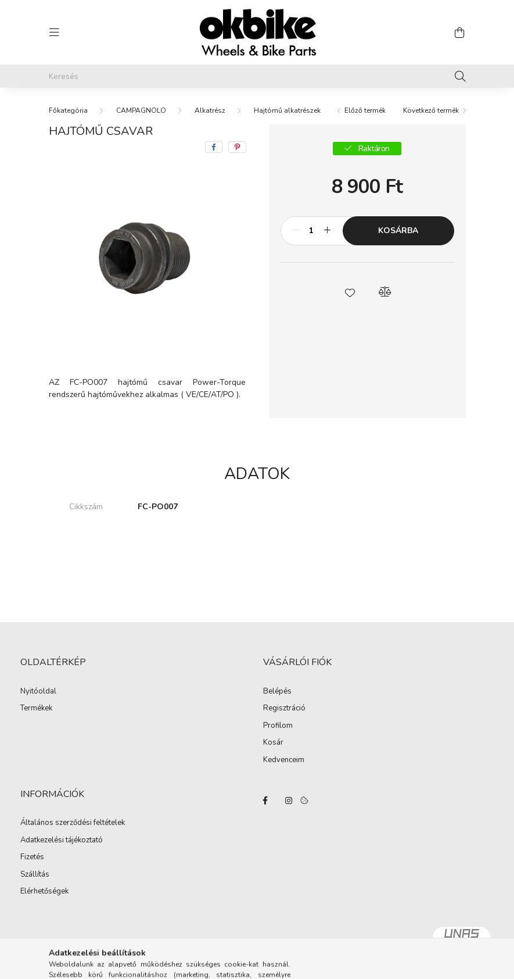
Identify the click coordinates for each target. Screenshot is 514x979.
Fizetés (32, 857)
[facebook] (213, 147)
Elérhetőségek (44, 891)
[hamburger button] (54, 32)
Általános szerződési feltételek (72, 823)
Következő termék (431, 110)
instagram (288, 800)
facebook (265, 800)
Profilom (278, 726)
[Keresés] (257, 76)
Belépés (277, 691)
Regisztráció (284, 708)
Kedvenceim (283, 760)
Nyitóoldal (38, 691)
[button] (349, 291)
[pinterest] (237, 147)
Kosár (273, 743)
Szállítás (34, 875)
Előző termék (365, 110)
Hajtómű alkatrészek (287, 110)
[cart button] (460, 32)
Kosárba (398, 230)
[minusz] (295, 231)
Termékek (36, 708)
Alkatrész (210, 110)
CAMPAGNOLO (141, 110)
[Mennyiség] (311, 231)
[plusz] (327, 231)
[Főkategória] (68, 110)
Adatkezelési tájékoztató (61, 840)
